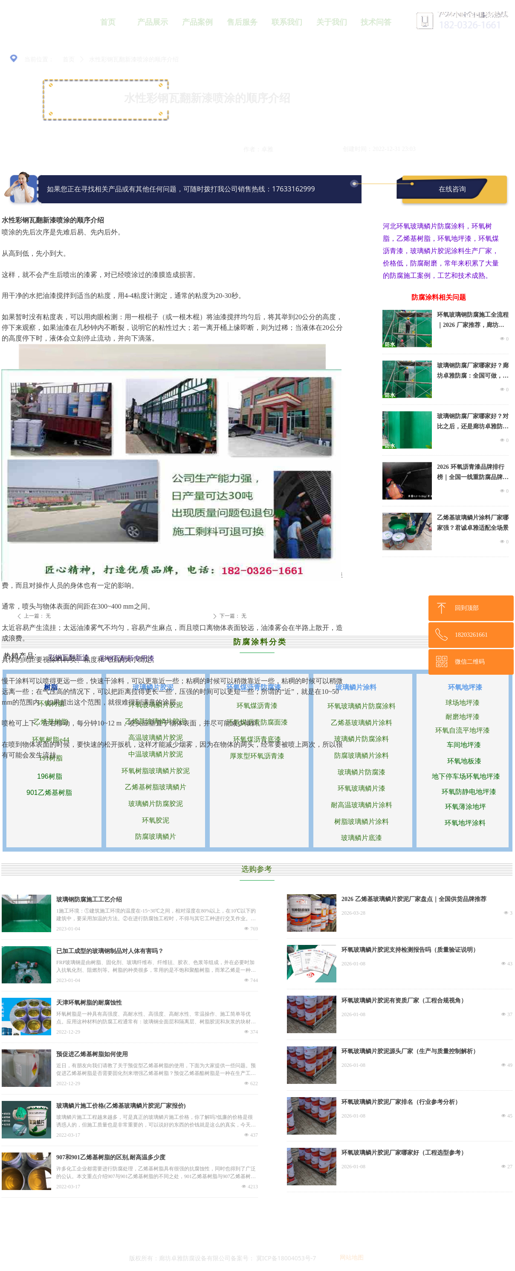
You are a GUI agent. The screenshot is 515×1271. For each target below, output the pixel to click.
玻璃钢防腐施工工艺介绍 (89, 899)
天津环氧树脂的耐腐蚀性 (89, 1002)
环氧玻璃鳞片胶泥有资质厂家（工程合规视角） (404, 1000)
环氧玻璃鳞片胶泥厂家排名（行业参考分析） (401, 1102)
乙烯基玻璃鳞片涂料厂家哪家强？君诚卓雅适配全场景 (473, 522)
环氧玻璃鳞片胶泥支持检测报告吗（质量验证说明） (410, 950)
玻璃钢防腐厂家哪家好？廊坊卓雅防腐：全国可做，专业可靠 (473, 371)
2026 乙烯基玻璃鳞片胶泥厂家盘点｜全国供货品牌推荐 (413, 899)
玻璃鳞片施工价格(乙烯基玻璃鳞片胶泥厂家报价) (120, 1106)
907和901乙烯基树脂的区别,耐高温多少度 (110, 1157)
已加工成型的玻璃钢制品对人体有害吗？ (110, 951)
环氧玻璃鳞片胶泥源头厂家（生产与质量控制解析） (410, 1051)
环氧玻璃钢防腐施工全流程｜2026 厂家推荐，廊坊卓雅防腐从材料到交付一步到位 (473, 321)
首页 (69, 59)
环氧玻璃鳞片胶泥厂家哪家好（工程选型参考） (404, 1153)
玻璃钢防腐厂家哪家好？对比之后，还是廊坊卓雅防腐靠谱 (473, 422)
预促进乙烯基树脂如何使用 (92, 1054)
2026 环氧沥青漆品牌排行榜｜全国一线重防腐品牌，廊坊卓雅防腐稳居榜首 (473, 473)
